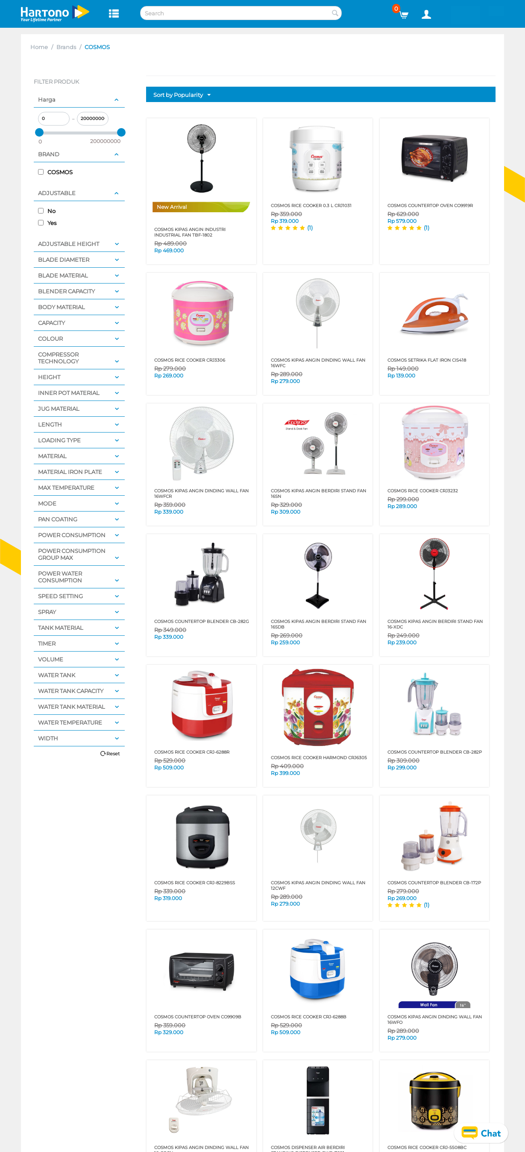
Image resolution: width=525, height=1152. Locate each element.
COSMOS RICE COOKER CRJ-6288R (191, 752)
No (47, 211)
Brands (66, 47)
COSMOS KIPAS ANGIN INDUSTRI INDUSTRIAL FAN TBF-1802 (190, 232)
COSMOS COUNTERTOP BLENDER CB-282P (434, 752)
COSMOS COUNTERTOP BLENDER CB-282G (201, 621)
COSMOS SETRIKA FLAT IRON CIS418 (426, 360)
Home (39, 47)
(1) (310, 227)
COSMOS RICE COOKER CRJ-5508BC (426, 1147)
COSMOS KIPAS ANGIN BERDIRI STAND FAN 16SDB (318, 624)
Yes (47, 222)
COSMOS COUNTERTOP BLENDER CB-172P (434, 883)
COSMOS (55, 172)
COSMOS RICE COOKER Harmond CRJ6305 (319, 757)
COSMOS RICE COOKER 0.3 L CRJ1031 (311, 205)
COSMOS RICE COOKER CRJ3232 (422, 491)
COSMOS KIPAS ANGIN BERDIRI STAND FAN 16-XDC (435, 624)
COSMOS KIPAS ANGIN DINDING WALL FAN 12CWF (318, 885)
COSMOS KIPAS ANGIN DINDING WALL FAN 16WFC (318, 362)
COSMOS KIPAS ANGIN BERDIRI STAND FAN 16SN (318, 493)
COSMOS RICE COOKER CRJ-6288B (308, 1017)
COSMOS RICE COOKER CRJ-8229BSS (194, 883)
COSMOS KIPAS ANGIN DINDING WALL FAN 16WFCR (201, 493)
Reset (113, 754)
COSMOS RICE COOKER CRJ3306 (189, 360)
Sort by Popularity (182, 95)
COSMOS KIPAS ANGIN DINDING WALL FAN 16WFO (434, 1019)
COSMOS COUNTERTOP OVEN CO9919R (430, 205)
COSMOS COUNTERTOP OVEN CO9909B (197, 1017)
